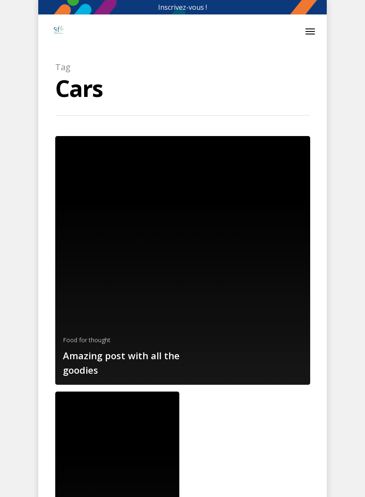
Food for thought (86, 340)
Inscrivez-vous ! (182, 7)
